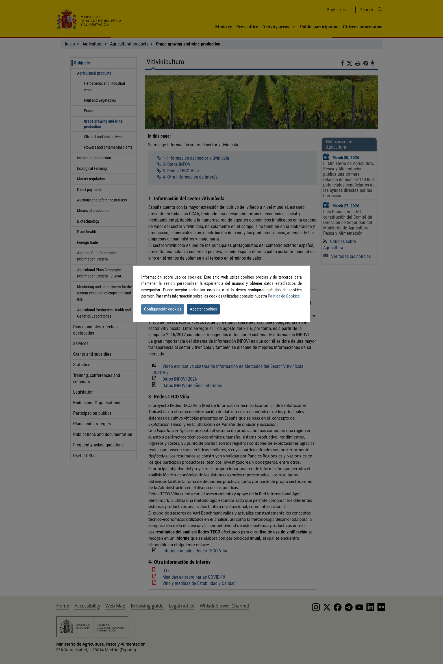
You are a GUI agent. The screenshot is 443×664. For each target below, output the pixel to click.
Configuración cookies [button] (162, 309)
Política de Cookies (284, 296)
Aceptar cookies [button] (203, 309)
